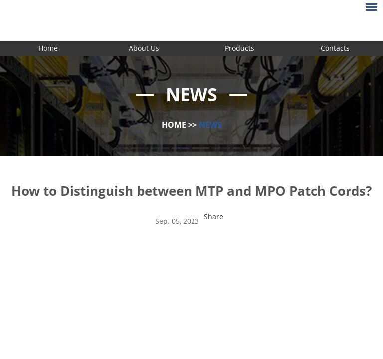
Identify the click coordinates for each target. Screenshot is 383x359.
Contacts (335, 48)
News (210, 124)
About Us (144, 48)
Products (239, 48)
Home (48, 48)
